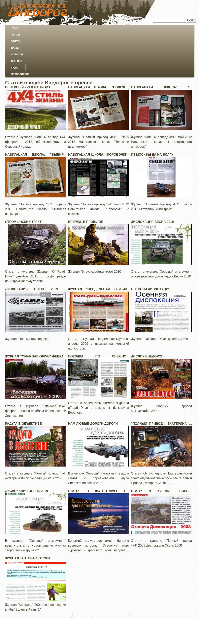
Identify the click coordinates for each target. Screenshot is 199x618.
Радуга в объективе (23, 378)
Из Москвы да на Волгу (152, 108)
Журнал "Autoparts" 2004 (27, 512)
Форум (34, 28)
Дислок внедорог (147, 310)
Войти (189, 612)
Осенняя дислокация (151, 243)
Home (14, 28)
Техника (123, 28)
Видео (145, 28)
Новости (100, 28)
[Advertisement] (99, 590)
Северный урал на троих (27, 41)
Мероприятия (171, 28)
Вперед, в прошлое (85, 176)
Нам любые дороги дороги (93, 378)
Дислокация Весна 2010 (152, 176)
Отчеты (56, 28)
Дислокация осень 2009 (26, 445)
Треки (78, 28)
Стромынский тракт (23, 176)
